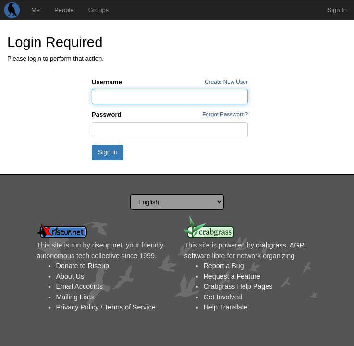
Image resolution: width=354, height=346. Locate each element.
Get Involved (222, 297)
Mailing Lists (75, 297)
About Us (70, 276)
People (63, 9)
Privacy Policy (77, 307)
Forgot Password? (225, 114)
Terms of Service (129, 307)
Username (107, 82)
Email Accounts (79, 286)
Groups (98, 9)
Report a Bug (223, 266)
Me (35, 9)
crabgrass (271, 245)
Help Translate (225, 307)
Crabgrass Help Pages (237, 286)
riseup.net (107, 245)
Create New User (226, 81)
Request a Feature (231, 276)
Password (106, 114)
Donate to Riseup (82, 266)
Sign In (337, 9)
